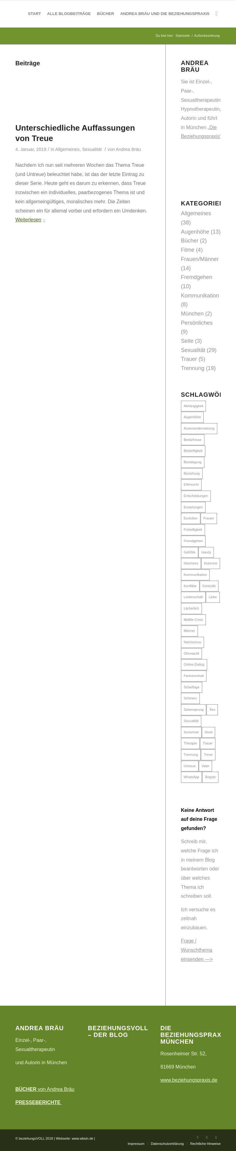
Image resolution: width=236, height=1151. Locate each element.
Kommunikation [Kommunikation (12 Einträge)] (195, 574)
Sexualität (92, 149)
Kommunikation (200, 296)
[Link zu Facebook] (197, 1137)
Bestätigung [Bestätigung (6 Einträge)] (193, 462)
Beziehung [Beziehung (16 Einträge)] (192, 473)
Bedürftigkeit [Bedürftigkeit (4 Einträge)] (193, 451)
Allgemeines (67, 149)
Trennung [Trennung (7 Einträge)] (191, 754)
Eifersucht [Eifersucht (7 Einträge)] (191, 484)
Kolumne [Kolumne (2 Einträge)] (210, 563)
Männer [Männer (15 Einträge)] (189, 631)
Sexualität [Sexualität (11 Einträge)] (191, 721)
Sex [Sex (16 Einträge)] (212, 709)
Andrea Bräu (128, 149)
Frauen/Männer (200, 259)
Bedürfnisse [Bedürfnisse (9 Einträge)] (193, 440)
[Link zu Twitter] (206, 1137)
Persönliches (197, 323)
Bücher (190, 241)
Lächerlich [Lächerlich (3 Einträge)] (191, 608)
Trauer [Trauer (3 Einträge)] (208, 743)
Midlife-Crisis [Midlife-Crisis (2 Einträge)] (193, 619)
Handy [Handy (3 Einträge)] (206, 552)
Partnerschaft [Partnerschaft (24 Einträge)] (194, 676)
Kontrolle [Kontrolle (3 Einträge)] (209, 586)
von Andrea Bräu (44, 1089)
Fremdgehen (196, 277)
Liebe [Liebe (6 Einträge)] (213, 597)
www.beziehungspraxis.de (188, 1080)
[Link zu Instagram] (216, 1137)
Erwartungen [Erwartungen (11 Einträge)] (193, 507)
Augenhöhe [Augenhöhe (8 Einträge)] (192, 417)
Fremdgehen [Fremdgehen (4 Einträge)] (193, 541)
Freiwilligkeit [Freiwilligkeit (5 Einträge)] (193, 529)
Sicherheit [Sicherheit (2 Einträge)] (191, 732)
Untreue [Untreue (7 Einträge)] (190, 766)
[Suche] (217, 13)
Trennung (192, 368)
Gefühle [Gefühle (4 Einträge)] (190, 552)
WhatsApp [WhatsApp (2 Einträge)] (191, 777)
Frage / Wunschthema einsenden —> (197, 950)
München (192, 314)
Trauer (189, 359)
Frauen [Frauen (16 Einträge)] (208, 518)
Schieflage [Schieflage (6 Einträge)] (191, 687)
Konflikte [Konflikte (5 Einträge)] (190, 586)
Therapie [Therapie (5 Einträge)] (190, 743)
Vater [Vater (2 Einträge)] (205, 766)
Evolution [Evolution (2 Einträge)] (191, 518)
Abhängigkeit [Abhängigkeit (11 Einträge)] (193, 406)
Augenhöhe (195, 232)
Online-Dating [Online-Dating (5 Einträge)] (194, 664)
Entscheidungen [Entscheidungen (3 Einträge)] (196, 496)
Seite (187, 341)
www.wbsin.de (82, 1138)
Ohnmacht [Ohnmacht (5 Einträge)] (191, 653)
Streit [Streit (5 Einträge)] (209, 732)
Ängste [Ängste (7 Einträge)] (210, 777)
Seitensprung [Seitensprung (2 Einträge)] (194, 709)
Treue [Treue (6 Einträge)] (208, 754)
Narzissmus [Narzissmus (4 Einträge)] (192, 642)
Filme (188, 250)
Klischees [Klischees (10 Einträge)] (191, 563)
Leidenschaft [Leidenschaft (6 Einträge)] (193, 597)
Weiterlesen (31, 219)
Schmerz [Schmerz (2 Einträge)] (190, 698)
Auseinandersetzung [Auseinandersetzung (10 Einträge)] (199, 428)
